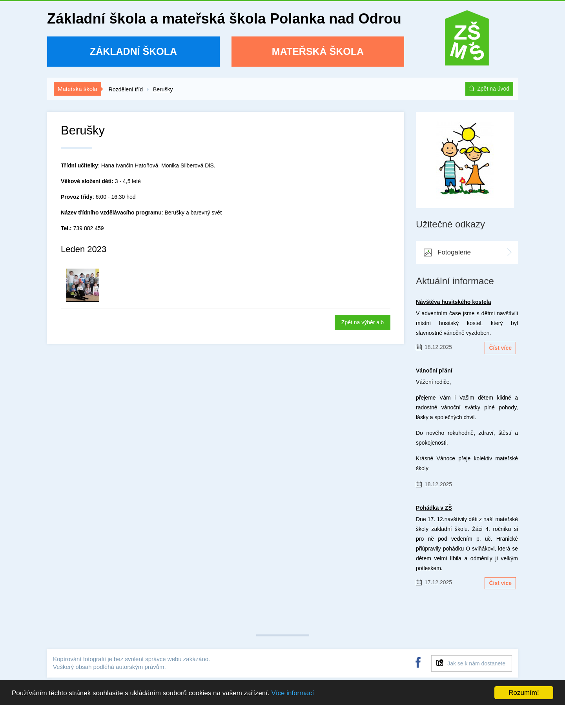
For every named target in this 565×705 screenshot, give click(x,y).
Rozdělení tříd (126, 89)
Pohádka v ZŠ (434, 508)
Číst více (500, 348)
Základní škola (133, 51)
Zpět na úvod (493, 88)
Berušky (163, 89)
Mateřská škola (318, 51)
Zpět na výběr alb (362, 322)
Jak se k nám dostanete (476, 663)
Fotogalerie (454, 252)
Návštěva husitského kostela (453, 302)
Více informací (292, 693)
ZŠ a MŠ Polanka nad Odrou (466, 40)
